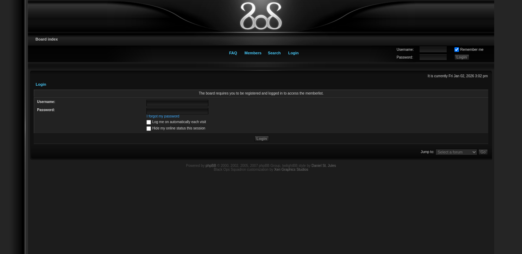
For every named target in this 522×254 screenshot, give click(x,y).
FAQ (233, 53)
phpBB (211, 166)
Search (274, 53)
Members (253, 53)
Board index (47, 39)
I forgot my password (163, 116)
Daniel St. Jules (324, 166)
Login (293, 53)
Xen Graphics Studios (291, 169)
